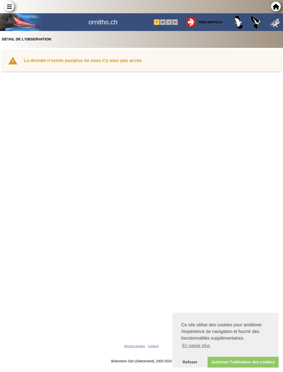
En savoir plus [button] (196, 345)
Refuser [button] (190, 362)
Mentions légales (134, 346)
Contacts (153, 346)
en (175, 22)
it (169, 22)
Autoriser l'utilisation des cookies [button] (243, 362)
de (162, 22)
